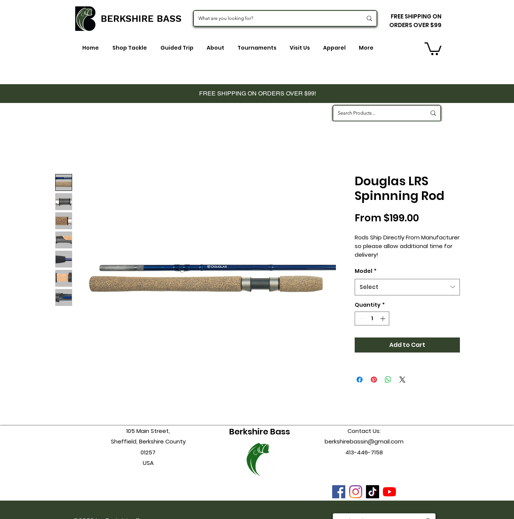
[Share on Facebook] (359, 379)
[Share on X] (402, 379)
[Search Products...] (376, 113)
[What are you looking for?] (274, 18)
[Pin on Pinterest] (373, 379)
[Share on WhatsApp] (388, 379)
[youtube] (389, 491)
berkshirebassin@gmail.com (364, 441)
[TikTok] (372, 491)
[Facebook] (338, 491)
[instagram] (355, 491)
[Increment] (383, 318)
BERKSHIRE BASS (141, 18)
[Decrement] (360, 318)
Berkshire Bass (259, 431)
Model (365, 271)
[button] (433, 48)
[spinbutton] (372, 318)
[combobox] (407, 287)
